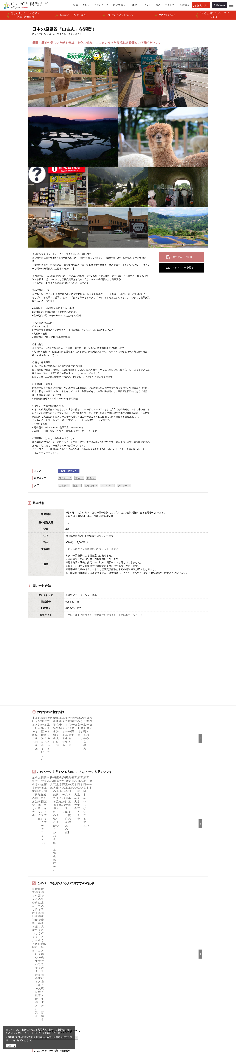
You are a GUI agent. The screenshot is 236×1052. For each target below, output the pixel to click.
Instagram (127, 955)
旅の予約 (24, 975)
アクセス (24, 979)
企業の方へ (219, 5)
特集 (21, 947)
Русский (177, 963)
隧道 (75, 485)
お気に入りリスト (29, 983)
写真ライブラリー (128, 1023)
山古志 (62, 485)
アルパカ (106, 485)
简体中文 (178, 955)
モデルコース (26, 959)
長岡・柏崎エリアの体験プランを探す (53, 864)
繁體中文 (178, 959)
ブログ (125, 959)
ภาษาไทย (178, 967)
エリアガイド (26, 951)
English (177, 947)
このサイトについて (81, 955)
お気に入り (203, 5)
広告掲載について (80, 967)
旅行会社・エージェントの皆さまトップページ (93, 949)
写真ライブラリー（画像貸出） (87, 975)
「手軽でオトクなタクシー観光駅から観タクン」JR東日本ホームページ (103, 615)
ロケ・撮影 (125, 1031)
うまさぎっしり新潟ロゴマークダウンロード (93, 998)
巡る (89, 477)
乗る (77, 477)
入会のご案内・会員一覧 (84, 963)
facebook (127, 947)
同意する (11, 1045)
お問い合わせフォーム (186, 1031)
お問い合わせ (180, 985)
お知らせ (24, 988)
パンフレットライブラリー (85, 983)
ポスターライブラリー (83, 988)
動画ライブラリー (80, 979)
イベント (24, 971)
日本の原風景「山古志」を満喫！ (58, 924)
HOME (21, 924)
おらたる (89, 485)
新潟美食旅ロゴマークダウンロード (90, 992)
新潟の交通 (33, 924)
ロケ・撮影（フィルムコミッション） (91, 1004)
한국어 (176, 951)
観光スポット (26, 963)
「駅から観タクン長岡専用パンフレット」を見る (91, 549)
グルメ (23, 955)
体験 (21, 967)
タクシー (63, 477)
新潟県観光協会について (84, 959)
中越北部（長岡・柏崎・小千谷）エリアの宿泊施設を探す (64, 884)
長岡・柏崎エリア (68, 470)
